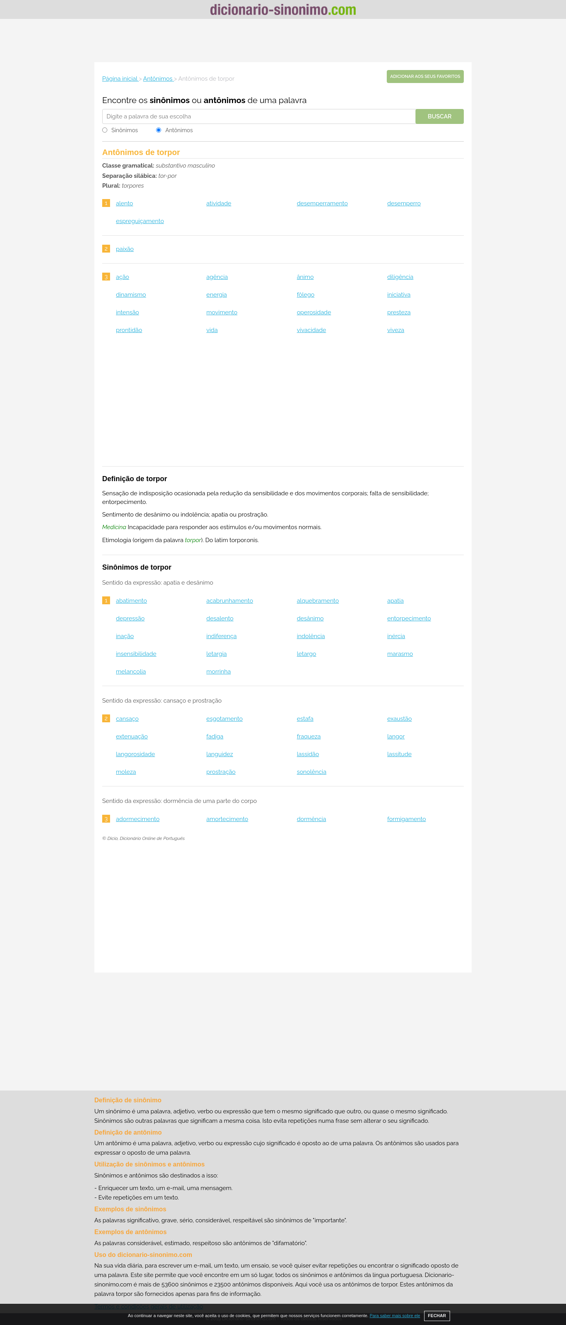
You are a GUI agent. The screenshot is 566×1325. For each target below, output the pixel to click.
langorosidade (135, 754)
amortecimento (227, 819)
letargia (216, 653)
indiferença (221, 636)
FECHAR (437, 1315)
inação (125, 636)
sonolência (311, 771)
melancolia (131, 671)
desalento (219, 618)
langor (395, 736)
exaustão (399, 718)
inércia (396, 636)
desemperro (404, 203)
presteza (398, 312)
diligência (400, 277)
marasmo (400, 653)
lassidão (308, 754)
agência (217, 277)
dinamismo (131, 294)
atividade (218, 203)
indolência (311, 636)
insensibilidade (136, 653)
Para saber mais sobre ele (394, 1315)
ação (122, 277)
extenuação (132, 736)
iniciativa (398, 294)
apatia (395, 600)
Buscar (440, 116)
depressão (130, 618)
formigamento (406, 819)
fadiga (214, 736)
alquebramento (318, 600)
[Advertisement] (283, 40)
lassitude (399, 754)
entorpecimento (409, 618)
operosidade (314, 312)
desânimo (310, 618)
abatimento (131, 600)
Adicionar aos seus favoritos (425, 76)
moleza (126, 771)
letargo (306, 653)
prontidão (129, 330)
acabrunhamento (229, 600)
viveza (395, 330)
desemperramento (322, 203)
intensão (127, 312)
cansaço (127, 718)
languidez (219, 754)
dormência (311, 819)
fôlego (305, 294)
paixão (125, 249)
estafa (305, 718)
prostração (220, 771)
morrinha (218, 671)
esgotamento (224, 718)
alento (124, 203)
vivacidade (311, 330)
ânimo (305, 277)
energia (216, 294)
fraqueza (309, 736)
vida (212, 330)
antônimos (224, 100)
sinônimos (170, 100)
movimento (221, 312)
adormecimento (138, 819)
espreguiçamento (140, 221)
